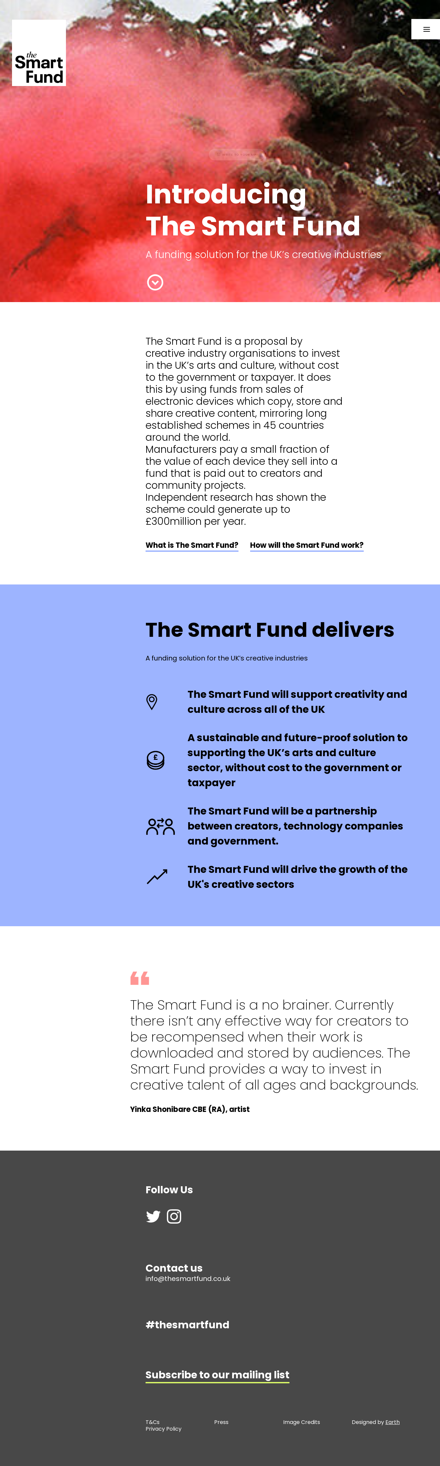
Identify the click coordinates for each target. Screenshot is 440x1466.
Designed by (376, 1422)
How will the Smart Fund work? (307, 545)
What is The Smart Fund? (192, 545)
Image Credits (301, 1422)
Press (221, 1422)
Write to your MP (199, 154)
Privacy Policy (164, 1429)
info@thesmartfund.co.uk (188, 1278)
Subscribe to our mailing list (217, 1375)
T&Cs (153, 1422)
